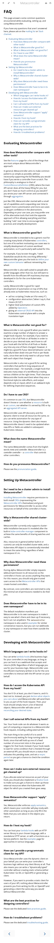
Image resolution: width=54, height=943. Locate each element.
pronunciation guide (26, 469)
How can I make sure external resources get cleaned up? (27, 108)
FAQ (8, 11)
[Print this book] (46, 3)
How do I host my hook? (25, 118)
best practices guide (36, 908)
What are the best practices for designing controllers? (28, 128)
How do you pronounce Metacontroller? (24, 63)
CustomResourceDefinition (16, 185)
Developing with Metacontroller (23, 92)
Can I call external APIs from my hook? (31, 104)
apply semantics (38, 805)
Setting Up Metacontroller (21, 67)
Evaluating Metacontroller (21, 39)
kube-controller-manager (22, 531)
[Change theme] (8, 3)
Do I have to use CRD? (24, 53)
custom (11, 405)
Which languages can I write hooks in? (31, 95)
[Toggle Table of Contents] (3, 3)
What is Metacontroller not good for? (31, 50)
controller (29, 452)
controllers (41, 240)
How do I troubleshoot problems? (29, 132)
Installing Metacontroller (15, 497)
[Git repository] (50, 3)
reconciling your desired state (17, 710)
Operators (22, 307)
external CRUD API (26, 310)
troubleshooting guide (37, 922)
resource (38, 402)
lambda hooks (23, 656)
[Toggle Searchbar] (14, 3)
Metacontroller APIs (13, 503)
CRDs (17, 500)
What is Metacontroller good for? (29, 47)
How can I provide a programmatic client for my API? (24, 852)
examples (32, 623)
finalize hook (42, 780)
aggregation (17, 196)
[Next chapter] (44, 933)
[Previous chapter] (9, 933)
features (15, 160)
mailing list (30, 31)
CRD (24, 399)
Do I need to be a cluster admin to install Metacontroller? (29, 71)
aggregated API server (17, 408)
